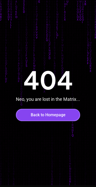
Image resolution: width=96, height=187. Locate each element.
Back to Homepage (48, 114)
